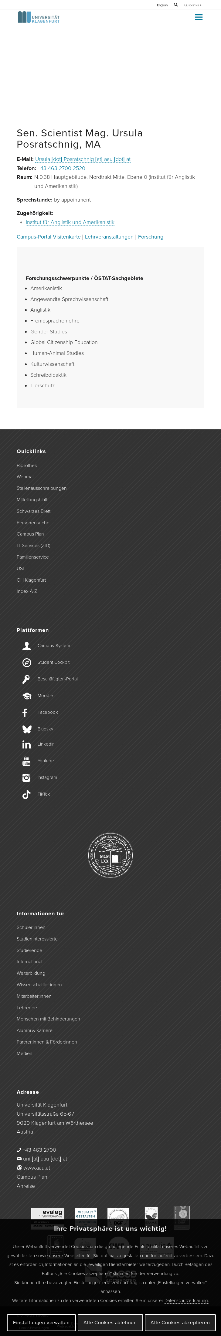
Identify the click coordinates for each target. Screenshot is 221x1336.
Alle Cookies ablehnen (110, 1323)
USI (20, 569)
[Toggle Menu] (198, 17)
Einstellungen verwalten (41, 1323)
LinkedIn (46, 744)
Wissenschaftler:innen (39, 985)
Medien (24, 1053)
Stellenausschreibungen (42, 488)
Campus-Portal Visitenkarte (49, 236)
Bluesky (45, 729)
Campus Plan (30, 534)
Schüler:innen (31, 927)
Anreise (26, 1186)
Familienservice (33, 557)
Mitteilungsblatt (32, 500)
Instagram (47, 777)
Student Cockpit (54, 662)
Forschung (150, 236)
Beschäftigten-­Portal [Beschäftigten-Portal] (58, 679)
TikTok (44, 794)
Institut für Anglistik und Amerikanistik (70, 222)
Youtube (46, 760)
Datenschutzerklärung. (187, 1300)
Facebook (48, 712)
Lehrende (27, 1008)
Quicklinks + (192, 5)
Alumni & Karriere (35, 1030)
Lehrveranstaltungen (109, 236)
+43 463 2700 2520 (61, 168)
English (162, 5)
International (29, 962)
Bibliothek (27, 466)
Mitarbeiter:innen (34, 996)
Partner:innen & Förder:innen (47, 1042)
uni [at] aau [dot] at (45, 1158)
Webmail (25, 477)
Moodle (45, 695)
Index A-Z (27, 591)
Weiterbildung (31, 973)
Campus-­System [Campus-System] (54, 645)
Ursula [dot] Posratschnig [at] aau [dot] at (83, 159)
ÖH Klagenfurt (31, 580)
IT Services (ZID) (33, 546)
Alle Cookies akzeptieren (180, 1323)
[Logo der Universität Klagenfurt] (92, 21)
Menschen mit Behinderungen (48, 1019)
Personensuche (33, 523)
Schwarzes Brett (33, 511)
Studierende (29, 950)
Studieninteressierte (37, 939)
